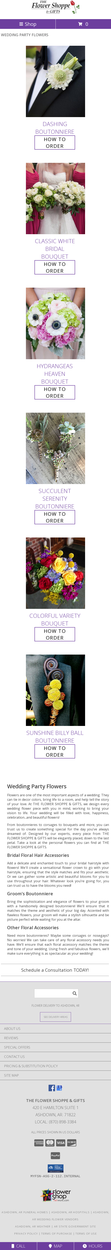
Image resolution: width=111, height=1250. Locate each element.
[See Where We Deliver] (55, 1017)
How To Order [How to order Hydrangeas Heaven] (55, 392)
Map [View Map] (55, 1246)
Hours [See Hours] (92, 1246)
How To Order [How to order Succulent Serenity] (55, 517)
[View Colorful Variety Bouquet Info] (55, 573)
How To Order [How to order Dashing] (55, 142)
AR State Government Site (75, 1226)
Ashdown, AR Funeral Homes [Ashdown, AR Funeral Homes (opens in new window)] (25, 1212)
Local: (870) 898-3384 (55, 1122)
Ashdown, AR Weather (33, 1226)
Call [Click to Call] (18, 1246)
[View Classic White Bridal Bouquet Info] (55, 199)
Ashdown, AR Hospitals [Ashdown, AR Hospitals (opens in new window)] (70, 1212)
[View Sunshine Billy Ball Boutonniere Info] (55, 690)
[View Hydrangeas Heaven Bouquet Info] (55, 323)
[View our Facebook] (52, 1090)
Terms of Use (86, 1233)
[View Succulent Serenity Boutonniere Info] (55, 448)
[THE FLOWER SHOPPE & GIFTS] (55, 13)
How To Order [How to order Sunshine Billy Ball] (55, 751)
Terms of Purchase (56, 1233)
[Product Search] (56, 993)
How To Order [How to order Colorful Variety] (55, 634)
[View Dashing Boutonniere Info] (55, 81)
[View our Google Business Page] (59, 1090)
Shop (27, 24)
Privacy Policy (26, 1233)
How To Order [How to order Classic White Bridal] (55, 267)
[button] (55, 1168)
